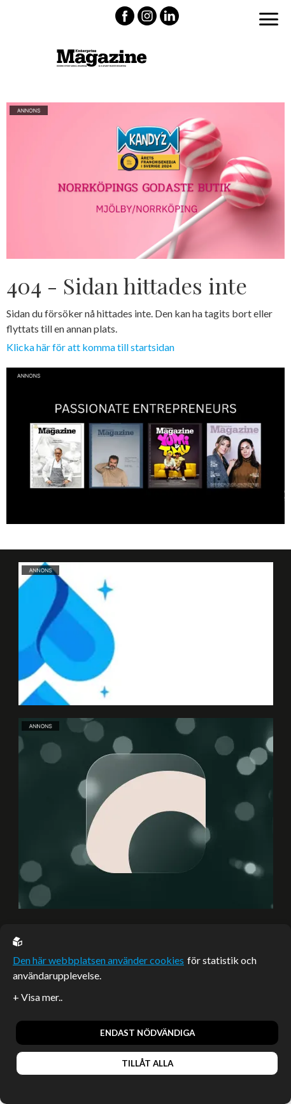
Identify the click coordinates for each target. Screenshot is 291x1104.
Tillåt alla (147, 1063)
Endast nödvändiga (147, 1033)
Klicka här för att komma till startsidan (90, 347)
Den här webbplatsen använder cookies (98, 960)
